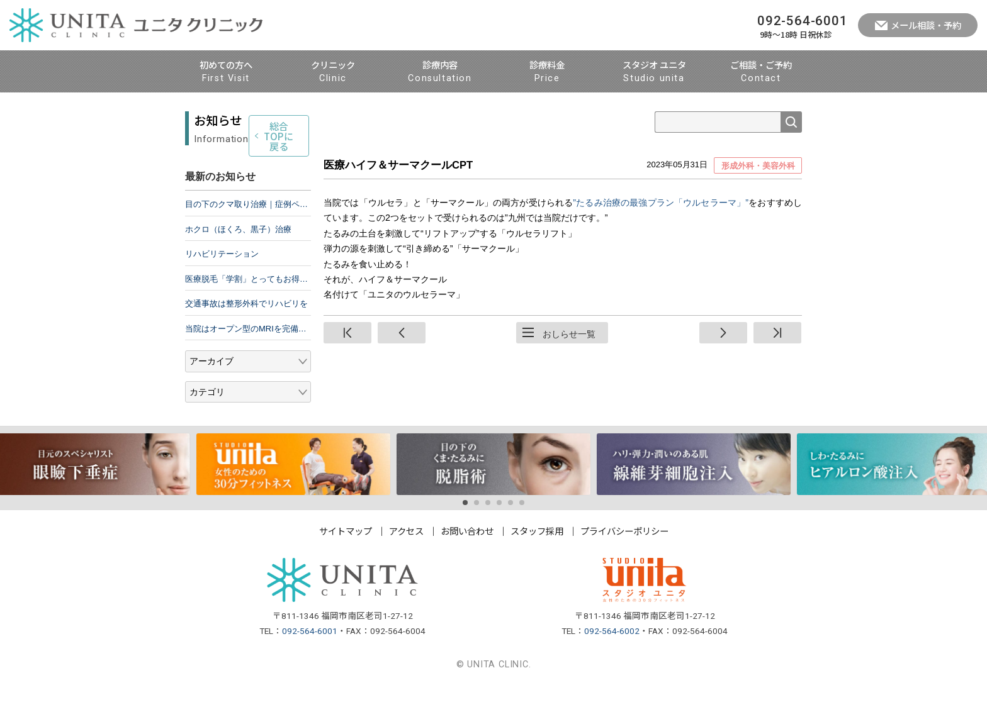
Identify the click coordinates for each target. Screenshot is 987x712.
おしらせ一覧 (569, 334)
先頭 (347, 332)
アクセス (406, 557)
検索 (791, 122)
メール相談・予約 (926, 24)
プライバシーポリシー (624, 557)
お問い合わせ (467, 557)
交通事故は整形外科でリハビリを (246, 330)
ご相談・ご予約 (761, 72)
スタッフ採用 (536, 557)
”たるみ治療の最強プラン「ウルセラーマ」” (660, 202)
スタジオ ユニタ (654, 72)
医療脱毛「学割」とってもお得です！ (248, 305)
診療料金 (547, 72)
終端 (777, 332)
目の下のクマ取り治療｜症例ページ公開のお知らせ (248, 231)
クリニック (333, 72)
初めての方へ (226, 72)
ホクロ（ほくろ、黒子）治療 (238, 255)
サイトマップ (345, 557)
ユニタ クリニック (136, 25)
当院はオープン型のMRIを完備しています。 (248, 355)
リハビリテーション (222, 281)
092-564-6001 (309, 657)
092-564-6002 (612, 657)
